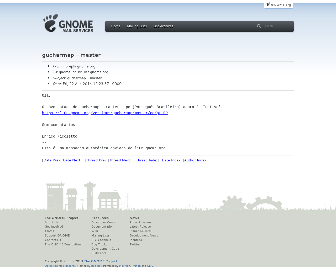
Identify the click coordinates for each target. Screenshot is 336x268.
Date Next (71, 160)
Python (136, 265)
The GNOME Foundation (63, 244)
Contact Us (53, 240)
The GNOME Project (61, 218)
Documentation (102, 226)
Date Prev (51, 160)
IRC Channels (101, 240)
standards (69, 265)
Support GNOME (57, 235)
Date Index (171, 160)
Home (115, 26)
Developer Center (104, 222)
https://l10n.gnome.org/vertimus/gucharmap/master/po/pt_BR (105, 113)
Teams (49, 231)
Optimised (51, 265)
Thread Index (147, 160)
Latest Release (140, 226)
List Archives (163, 26)
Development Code (105, 248)
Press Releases (140, 222)
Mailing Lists (137, 26)
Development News (143, 235)
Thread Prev (96, 160)
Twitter (134, 244)
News (134, 218)
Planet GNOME (140, 231)
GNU (150, 265)
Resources (100, 218)
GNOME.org (281, 4)
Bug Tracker (100, 244)
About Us (51, 222)
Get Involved (54, 226)
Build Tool (98, 253)
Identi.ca (135, 240)
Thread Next (119, 160)
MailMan (124, 265)
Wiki (94, 231)
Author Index (195, 160)
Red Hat (96, 265)
